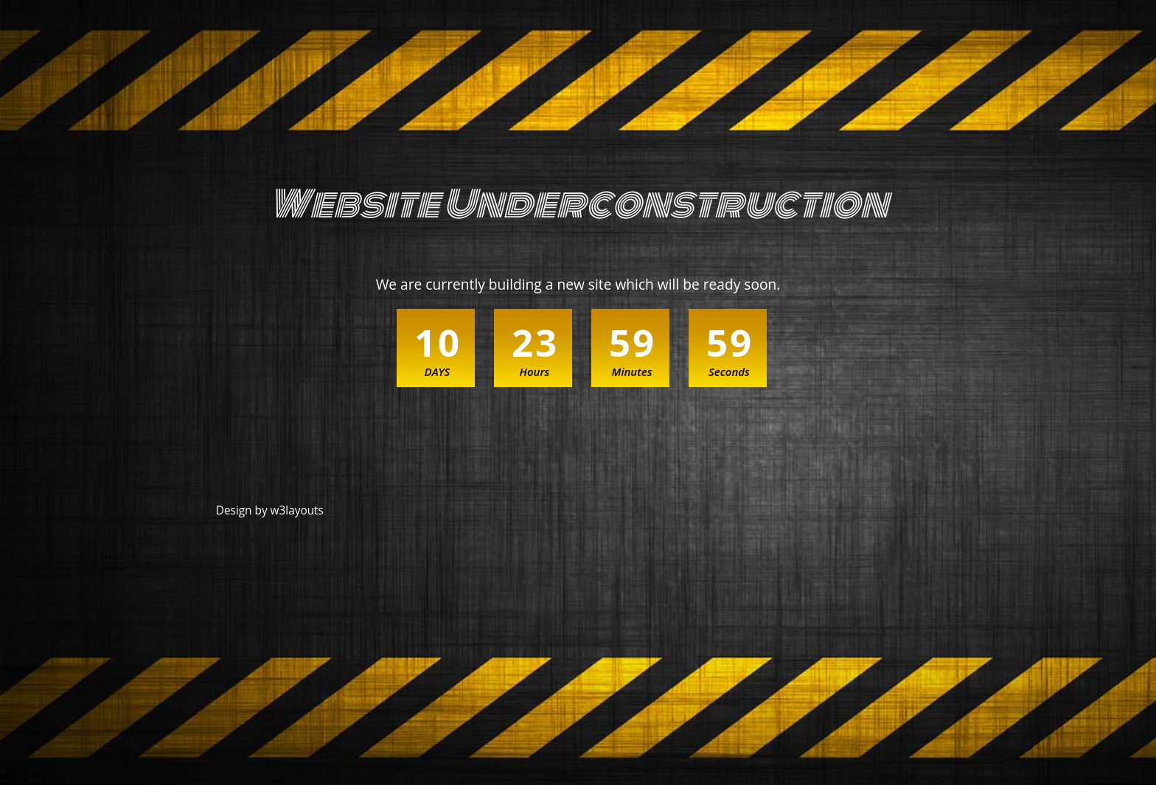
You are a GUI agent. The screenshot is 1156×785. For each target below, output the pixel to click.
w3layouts (297, 510)
